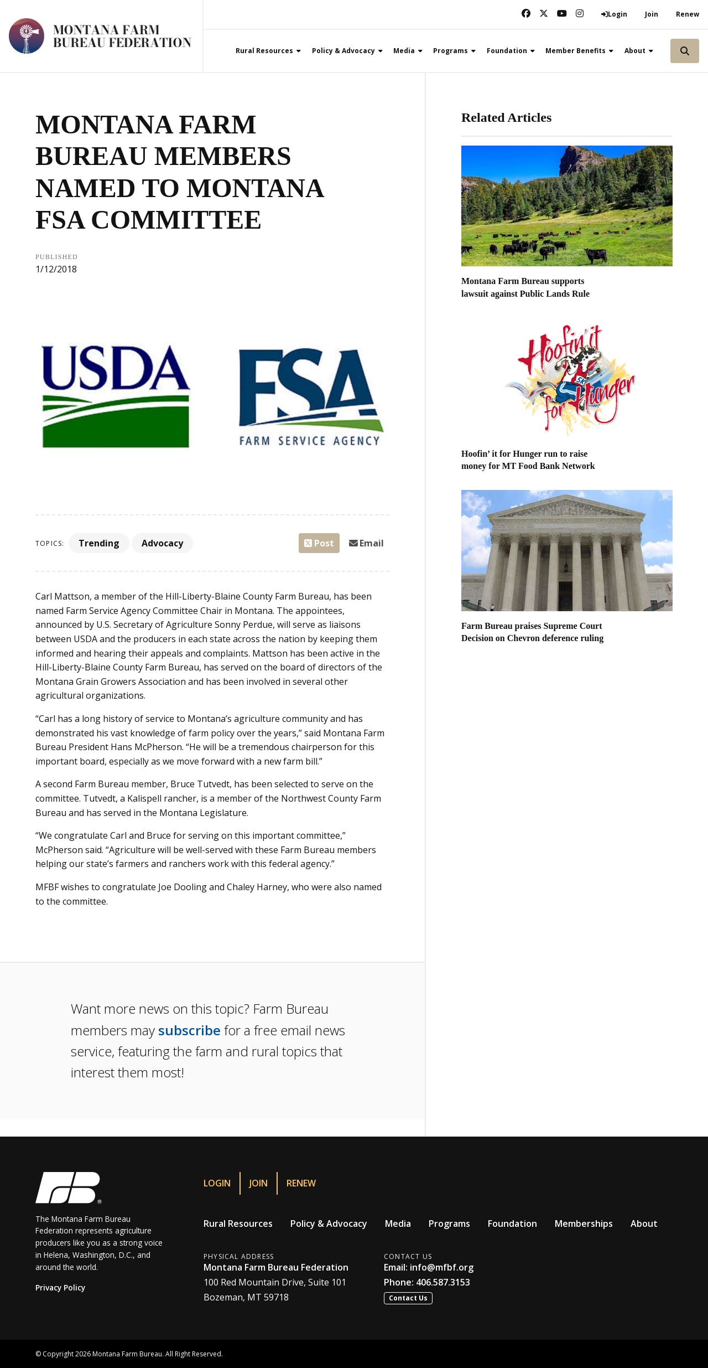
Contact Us (408, 1298)
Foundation (512, 1223)
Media (398, 1223)
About (644, 1223)
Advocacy (162, 543)
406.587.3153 (443, 1282)
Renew (687, 14)
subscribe (189, 1030)
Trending (99, 543)
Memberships (584, 1223)
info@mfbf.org (441, 1267)
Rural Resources (238, 1223)
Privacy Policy (60, 1287)
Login (217, 1183)
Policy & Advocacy (328, 1223)
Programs (449, 1223)
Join (651, 14)
